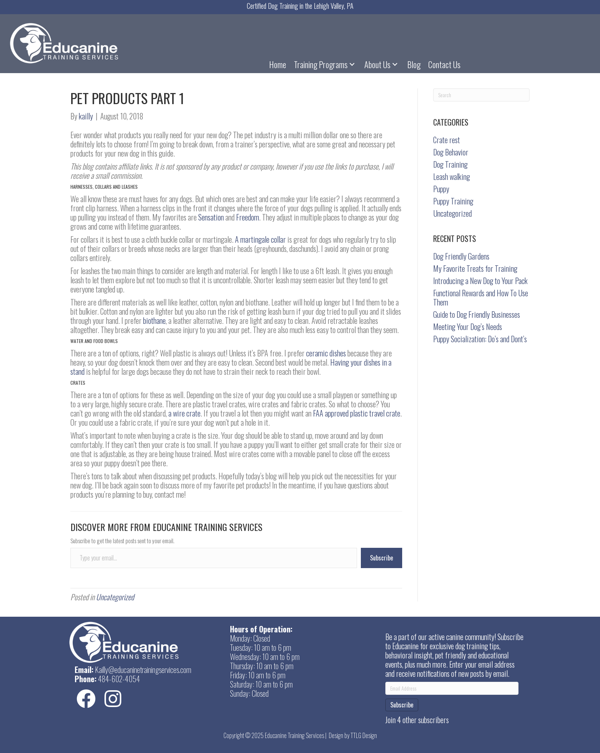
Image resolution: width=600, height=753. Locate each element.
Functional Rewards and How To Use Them (480, 297)
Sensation (211, 217)
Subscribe (381, 557)
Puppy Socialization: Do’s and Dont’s (480, 339)
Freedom (247, 217)
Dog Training (450, 164)
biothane (154, 320)
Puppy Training (453, 201)
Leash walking (451, 176)
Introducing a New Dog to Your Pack (480, 280)
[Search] (481, 94)
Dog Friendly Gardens (461, 256)
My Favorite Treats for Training (475, 268)
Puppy (441, 188)
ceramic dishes (326, 353)
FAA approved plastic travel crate (356, 413)
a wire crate (184, 413)
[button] (352, 64)
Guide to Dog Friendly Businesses (476, 314)
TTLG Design (364, 735)
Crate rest (446, 139)
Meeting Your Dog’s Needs (467, 326)
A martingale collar (260, 239)
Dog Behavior (450, 152)
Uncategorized (115, 597)
